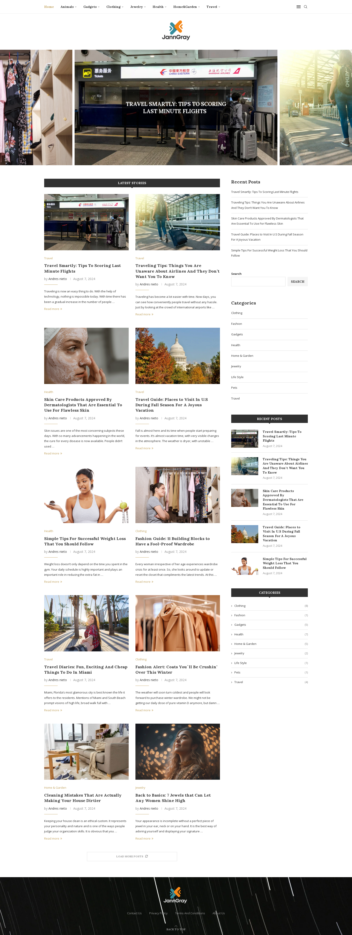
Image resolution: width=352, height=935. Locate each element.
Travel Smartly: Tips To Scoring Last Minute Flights (176, 108)
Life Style (237, 377)
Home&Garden (185, 7)
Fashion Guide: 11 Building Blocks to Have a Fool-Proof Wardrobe (172, 541)
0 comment (188, 119)
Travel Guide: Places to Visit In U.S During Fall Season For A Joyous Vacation (171, 405)
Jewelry (136, 7)
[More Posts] (132, 856)
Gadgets (90, 7)
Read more (53, 309)
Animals (67, 7)
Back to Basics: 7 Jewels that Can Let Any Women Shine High (173, 798)
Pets (234, 388)
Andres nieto (57, 279)
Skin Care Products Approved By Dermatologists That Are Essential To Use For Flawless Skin (83, 405)
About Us (219, 913)
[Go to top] (176, 929)
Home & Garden (242, 356)
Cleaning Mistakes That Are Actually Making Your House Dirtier (82, 798)
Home (49, 7)
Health (158, 7)
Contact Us (134, 913)
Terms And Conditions (190, 913)
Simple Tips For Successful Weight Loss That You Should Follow (85, 541)
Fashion (236, 324)
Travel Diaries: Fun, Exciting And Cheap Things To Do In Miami (85, 669)
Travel (212, 7)
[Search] (305, 6)
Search (236, 274)
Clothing (113, 7)
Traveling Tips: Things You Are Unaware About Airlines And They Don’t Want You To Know (177, 271)
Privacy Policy (158, 913)
